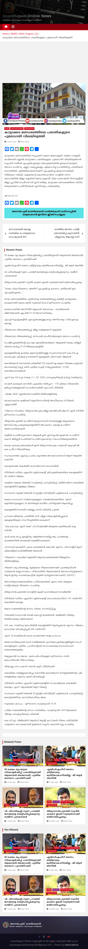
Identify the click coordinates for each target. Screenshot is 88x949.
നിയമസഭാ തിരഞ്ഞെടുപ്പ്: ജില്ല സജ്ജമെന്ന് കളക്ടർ (32, 330)
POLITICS (14, 805)
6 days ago (52, 782)
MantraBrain (72, 945)
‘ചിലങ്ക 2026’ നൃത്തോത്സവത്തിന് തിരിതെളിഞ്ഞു (30, 394)
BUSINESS (8, 760)
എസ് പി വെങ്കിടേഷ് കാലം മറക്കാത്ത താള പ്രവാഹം (32, 635)
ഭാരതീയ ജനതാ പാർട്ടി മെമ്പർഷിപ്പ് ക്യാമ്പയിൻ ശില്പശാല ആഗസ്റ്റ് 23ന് (66, 233)
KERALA (25, 760)
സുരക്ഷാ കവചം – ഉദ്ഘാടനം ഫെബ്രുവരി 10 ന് (30, 703)
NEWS (7, 129)
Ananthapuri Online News (26, 16)
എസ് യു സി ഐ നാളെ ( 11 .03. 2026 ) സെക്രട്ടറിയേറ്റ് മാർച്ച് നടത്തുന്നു (43, 377)
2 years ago (10, 142)
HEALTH (49, 760)
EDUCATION (17, 760)
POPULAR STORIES (17, 129)
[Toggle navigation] (13, 27)
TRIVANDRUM (29, 129)
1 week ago (10, 821)
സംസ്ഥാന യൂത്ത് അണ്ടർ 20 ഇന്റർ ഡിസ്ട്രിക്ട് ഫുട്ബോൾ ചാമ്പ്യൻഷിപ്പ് (43, 493)
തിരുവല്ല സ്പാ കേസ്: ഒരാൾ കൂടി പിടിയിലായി (29, 666)
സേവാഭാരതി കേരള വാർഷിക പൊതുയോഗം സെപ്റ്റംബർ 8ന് (22, 233)
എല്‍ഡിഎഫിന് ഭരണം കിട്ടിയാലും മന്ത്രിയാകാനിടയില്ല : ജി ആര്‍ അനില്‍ (43, 265)
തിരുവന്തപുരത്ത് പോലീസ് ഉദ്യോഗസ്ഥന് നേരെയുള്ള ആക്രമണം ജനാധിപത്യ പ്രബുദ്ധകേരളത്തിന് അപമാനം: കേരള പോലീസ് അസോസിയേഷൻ (39, 425)
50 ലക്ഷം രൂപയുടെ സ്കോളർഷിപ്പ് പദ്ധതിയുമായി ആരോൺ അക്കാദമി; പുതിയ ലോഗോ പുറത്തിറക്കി (22, 774)
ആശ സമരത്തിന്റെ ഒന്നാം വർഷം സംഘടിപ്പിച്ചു (30, 608)
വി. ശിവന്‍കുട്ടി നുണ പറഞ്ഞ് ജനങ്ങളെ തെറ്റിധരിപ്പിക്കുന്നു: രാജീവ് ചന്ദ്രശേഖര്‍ (22, 814)
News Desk (23, 142)
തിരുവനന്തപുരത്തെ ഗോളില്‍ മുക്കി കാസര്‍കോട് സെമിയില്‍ (37, 592)
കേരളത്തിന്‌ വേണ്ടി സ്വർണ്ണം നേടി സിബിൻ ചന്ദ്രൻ (31, 509)
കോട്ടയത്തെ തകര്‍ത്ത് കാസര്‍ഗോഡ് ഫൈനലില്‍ (31, 466)
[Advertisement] (44, 60)
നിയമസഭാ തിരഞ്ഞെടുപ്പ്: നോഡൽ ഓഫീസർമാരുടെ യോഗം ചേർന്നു (42, 336)
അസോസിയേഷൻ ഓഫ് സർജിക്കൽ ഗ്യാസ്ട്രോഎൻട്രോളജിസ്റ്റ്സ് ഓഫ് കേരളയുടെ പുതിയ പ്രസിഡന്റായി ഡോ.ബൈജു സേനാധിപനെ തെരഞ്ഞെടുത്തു (42, 646)
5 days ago (10, 782)
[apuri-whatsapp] (44, 209)
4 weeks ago (53, 821)
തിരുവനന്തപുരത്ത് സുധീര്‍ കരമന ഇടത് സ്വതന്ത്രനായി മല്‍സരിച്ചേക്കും (43, 282)
